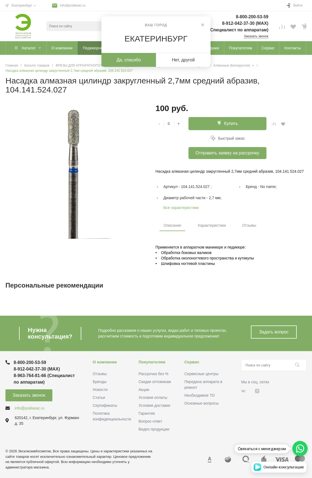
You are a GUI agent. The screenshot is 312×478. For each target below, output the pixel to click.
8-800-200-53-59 (252, 16)
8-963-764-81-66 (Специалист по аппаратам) (221, 30)
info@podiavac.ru (73, 5)
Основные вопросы (201, 403)
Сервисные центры (201, 374)
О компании (105, 362)
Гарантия (147, 413)
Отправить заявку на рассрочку (227, 153)
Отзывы (249, 225)
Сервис (191, 362)
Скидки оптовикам (155, 382)
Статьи (99, 397)
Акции (144, 389)
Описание (172, 225)
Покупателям (152, 362)
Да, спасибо (128, 60)
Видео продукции (154, 429)
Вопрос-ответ (150, 421)
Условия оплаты (153, 397)
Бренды (100, 382)
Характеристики (211, 225)
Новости (100, 389)
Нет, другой (183, 60)
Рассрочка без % (153, 374)
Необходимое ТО (199, 395)
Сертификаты (105, 405)
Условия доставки (154, 405)
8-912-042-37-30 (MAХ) (245, 23)
